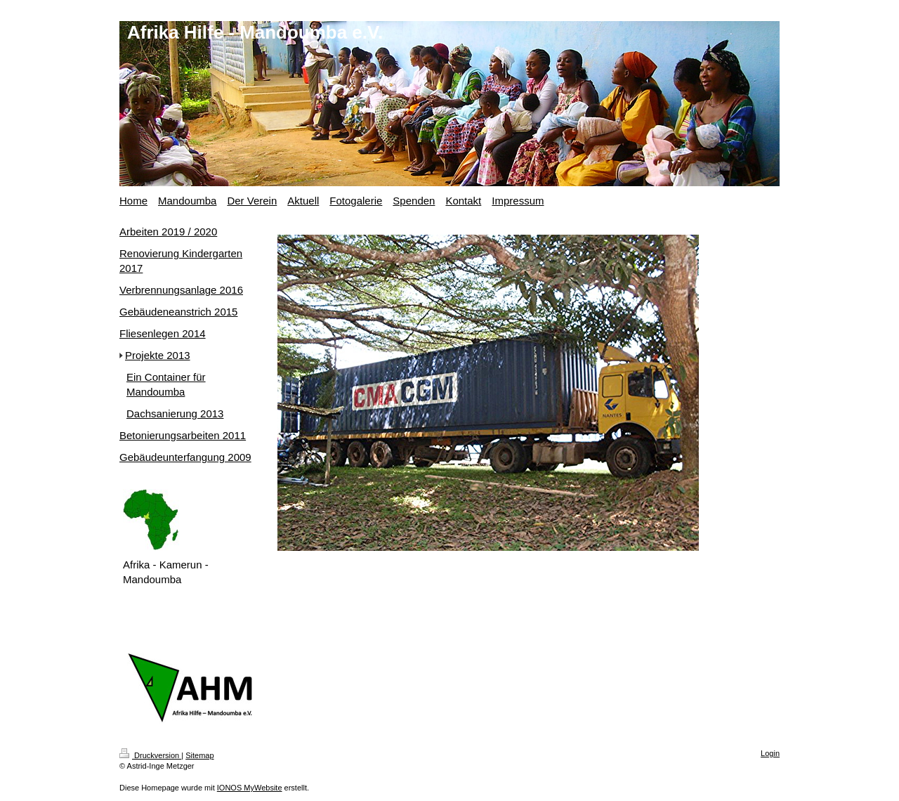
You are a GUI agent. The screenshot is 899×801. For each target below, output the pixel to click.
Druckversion (150, 755)
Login (770, 753)
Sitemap (199, 755)
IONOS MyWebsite (249, 787)
